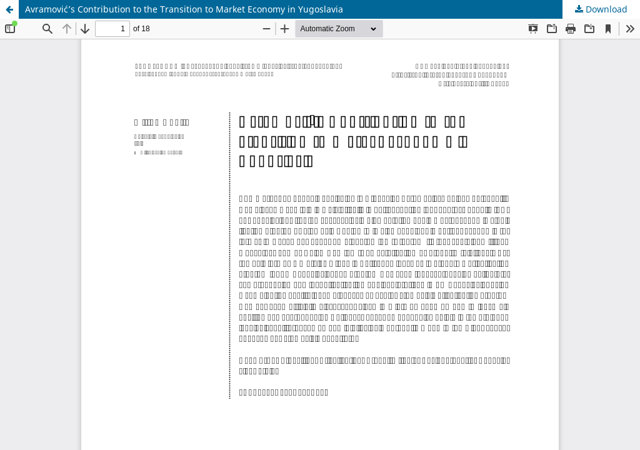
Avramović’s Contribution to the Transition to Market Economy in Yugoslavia (184, 9)
